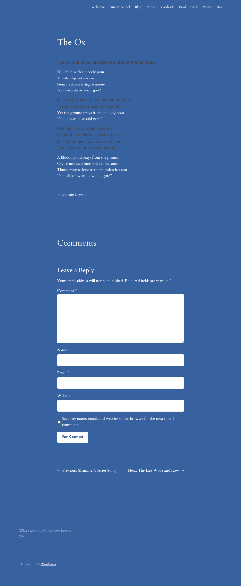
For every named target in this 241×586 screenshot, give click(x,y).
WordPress (48, 564)
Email (63, 372)
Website (64, 395)
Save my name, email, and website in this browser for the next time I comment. (118, 421)
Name (63, 350)
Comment (67, 291)
